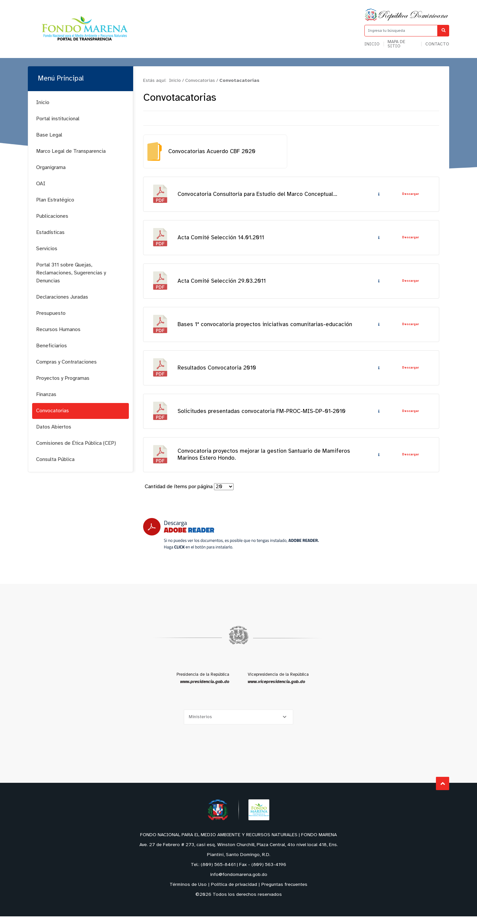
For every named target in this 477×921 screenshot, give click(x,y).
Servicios (46, 249)
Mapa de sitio (396, 44)
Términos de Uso (188, 889)
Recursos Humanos (58, 329)
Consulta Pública (55, 459)
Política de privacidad (234, 889)
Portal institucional (58, 119)
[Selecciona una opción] (238, 721)
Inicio (372, 44)
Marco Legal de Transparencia (71, 151)
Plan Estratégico (55, 200)
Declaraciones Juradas (62, 297)
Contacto (437, 44)
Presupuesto (51, 313)
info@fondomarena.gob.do (238, 879)
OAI (40, 184)
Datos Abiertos (53, 427)
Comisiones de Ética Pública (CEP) (76, 443)
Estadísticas (50, 232)
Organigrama (51, 167)
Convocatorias (52, 411)
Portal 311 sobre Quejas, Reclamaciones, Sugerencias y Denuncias (71, 273)
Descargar (410, 194)
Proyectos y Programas (62, 378)
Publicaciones (52, 216)
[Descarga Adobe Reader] (231, 538)
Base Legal (49, 135)
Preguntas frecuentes (284, 889)
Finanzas (46, 394)
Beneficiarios (51, 346)
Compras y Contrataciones (66, 362)
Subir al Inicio (443, 788)
